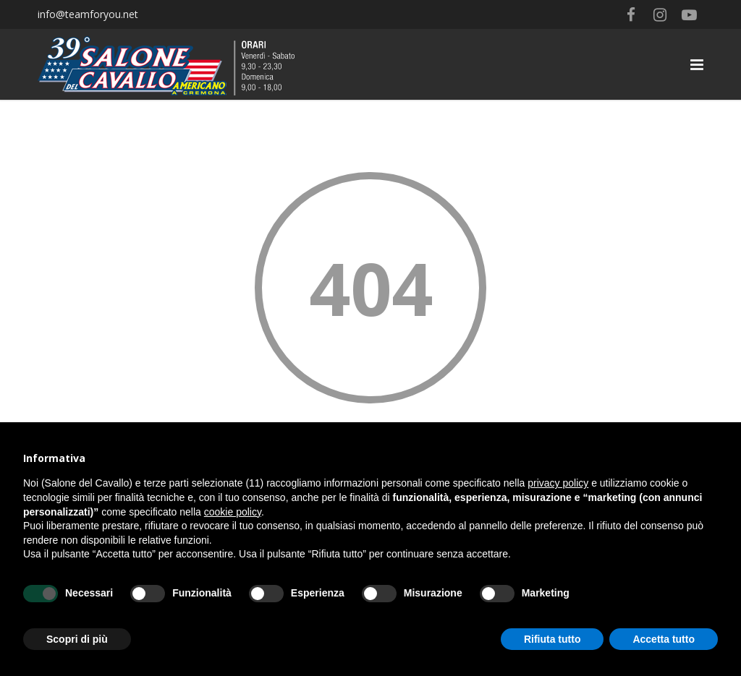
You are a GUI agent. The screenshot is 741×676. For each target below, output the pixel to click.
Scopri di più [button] (77, 639)
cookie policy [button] (232, 512)
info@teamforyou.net (88, 14)
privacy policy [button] (558, 483)
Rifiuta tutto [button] (552, 639)
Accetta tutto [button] (663, 639)
